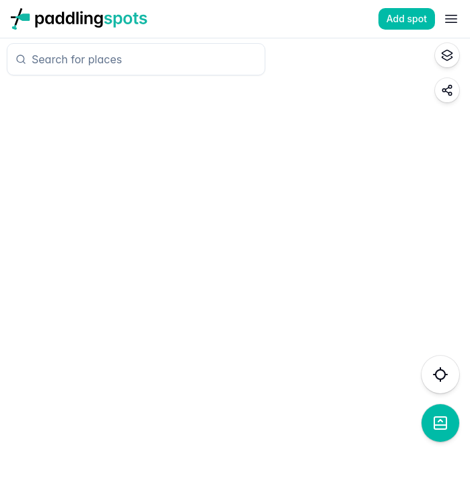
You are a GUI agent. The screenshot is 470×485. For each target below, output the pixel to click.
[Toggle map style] (447, 55)
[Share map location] (447, 90)
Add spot (407, 18)
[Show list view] (440, 423)
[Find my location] (440, 374)
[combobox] (141, 59)
